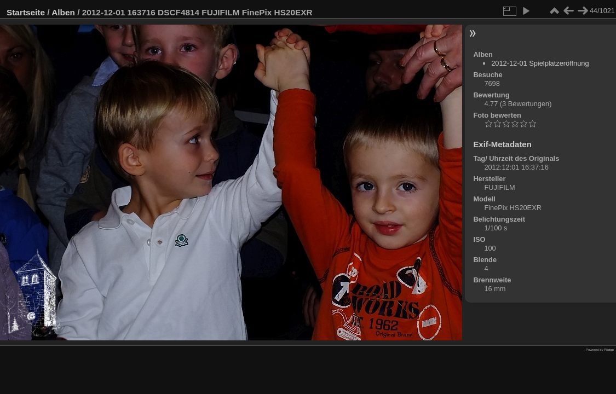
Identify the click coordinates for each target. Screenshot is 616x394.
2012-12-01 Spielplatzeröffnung (540, 63)
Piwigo (609, 349)
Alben (63, 12)
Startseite (26, 12)
